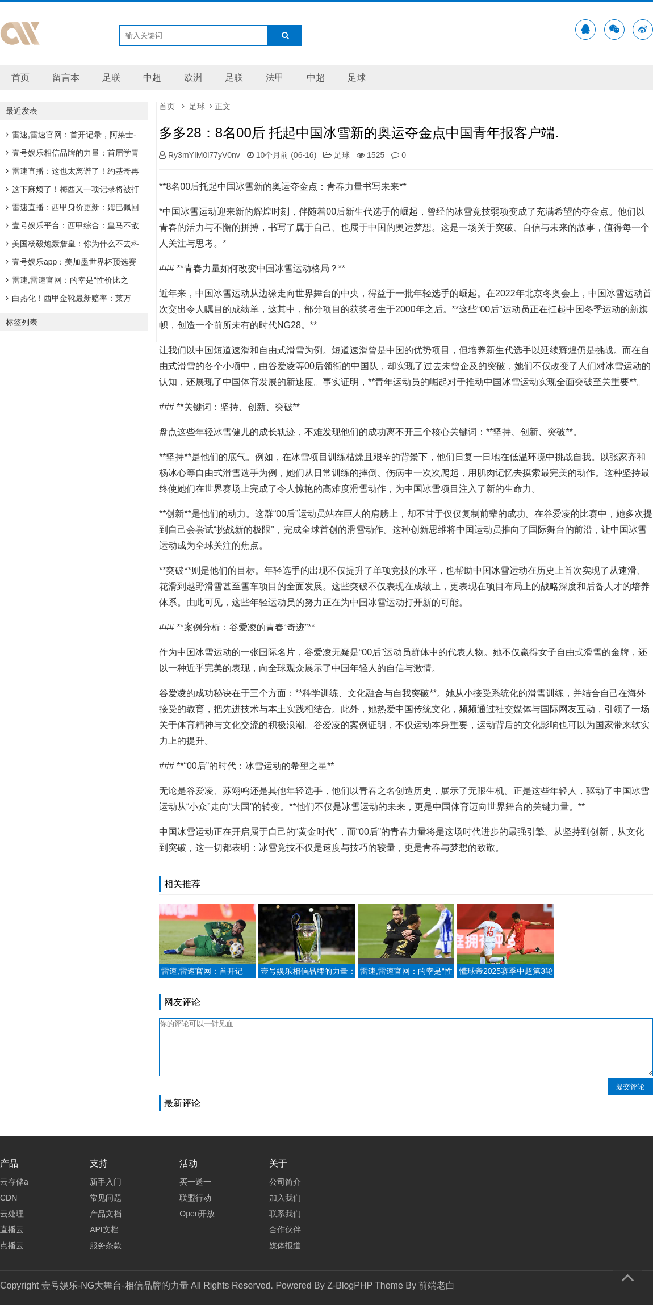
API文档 (104, 1229)
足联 (111, 77)
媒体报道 (285, 1245)
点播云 (12, 1245)
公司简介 (285, 1181)
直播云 (12, 1229)
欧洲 (193, 77)
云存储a (14, 1181)
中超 (152, 77)
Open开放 (197, 1213)
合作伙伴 (285, 1229)
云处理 (12, 1213)
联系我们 (285, 1213)
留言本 (65, 77)
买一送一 (195, 1181)
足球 (357, 77)
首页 (20, 77)
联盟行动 (195, 1197)
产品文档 (106, 1213)
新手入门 (106, 1181)
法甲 (275, 77)
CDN (8, 1197)
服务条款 (106, 1245)
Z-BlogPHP (349, 1285)
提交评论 (630, 1086)
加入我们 (285, 1197)
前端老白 (436, 1285)
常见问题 (106, 1197)
